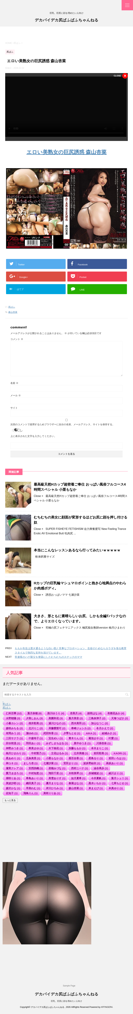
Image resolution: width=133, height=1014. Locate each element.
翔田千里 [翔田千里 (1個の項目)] (55, 773)
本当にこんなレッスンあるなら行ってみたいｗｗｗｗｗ (77, 550)
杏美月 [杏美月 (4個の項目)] (76, 713)
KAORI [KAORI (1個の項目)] (120, 753)
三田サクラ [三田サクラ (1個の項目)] (14, 738)
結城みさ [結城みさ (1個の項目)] (109, 733)
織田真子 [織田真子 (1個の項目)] (33, 783)
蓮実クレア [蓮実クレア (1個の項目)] (14, 768)
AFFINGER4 (106, 1007)
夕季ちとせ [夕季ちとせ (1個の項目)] (71, 733)
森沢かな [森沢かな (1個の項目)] (13, 788)
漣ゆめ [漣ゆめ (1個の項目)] (32, 733)
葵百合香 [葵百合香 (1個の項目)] (76, 758)
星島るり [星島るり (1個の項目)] (95, 758)
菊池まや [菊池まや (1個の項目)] (95, 738)
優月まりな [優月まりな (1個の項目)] (54, 783)
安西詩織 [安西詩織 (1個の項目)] (36, 768)
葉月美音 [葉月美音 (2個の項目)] (76, 718)
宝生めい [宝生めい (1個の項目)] (55, 738)
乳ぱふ (7, 704)
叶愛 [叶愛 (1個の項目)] (113, 738)
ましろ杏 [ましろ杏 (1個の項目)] (30, 763)
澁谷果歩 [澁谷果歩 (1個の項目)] (101, 768)
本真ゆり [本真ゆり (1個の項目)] (116, 788)
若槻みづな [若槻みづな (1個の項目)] (56, 768)
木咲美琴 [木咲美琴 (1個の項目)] (76, 773)
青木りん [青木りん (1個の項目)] (76, 738)
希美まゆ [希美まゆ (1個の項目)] (36, 748)
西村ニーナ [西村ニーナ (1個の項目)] (79, 768)
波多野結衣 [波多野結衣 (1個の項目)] (91, 763)
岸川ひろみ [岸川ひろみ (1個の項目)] (54, 788)
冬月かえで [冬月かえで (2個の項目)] (104, 728)
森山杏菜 (12, 312)
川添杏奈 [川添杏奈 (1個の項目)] (103, 743)
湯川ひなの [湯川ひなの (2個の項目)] (56, 723)
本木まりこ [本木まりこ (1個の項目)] (99, 748)
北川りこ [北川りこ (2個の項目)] (36, 728)
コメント (16, 339)
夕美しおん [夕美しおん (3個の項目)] (34, 718)
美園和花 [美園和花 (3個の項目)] (55, 718)
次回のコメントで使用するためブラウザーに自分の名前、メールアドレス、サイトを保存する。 (62, 424)
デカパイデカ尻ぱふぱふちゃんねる (66, 20)
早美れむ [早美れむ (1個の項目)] (33, 788)
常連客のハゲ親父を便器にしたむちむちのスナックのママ (48, 656)
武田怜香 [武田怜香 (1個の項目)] (50, 733)
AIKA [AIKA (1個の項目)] (91, 733)
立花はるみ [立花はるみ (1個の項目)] (59, 753)
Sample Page (69, 986)
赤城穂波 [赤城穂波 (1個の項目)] (95, 773)
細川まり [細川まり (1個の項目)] (116, 773)
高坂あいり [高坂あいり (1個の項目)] (114, 763)
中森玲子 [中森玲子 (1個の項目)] (36, 738)
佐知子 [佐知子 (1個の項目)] (12, 793)
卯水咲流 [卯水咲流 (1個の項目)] (13, 743)
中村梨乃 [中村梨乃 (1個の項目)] (38, 753)
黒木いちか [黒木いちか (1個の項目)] (96, 783)
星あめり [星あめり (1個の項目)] (13, 758)
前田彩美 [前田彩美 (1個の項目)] (101, 753)
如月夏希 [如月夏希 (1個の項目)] (78, 778)
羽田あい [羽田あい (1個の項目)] (33, 743)
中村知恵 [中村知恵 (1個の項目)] (36, 773)
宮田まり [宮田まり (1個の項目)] (70, 763)
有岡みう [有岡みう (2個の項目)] (13, 733)
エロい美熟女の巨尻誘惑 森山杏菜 (66, 152)
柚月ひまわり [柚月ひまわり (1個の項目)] (15, 753)
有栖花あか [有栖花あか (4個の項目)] (115, 713)
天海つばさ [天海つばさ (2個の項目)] (119, 718)
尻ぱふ (11, 307)
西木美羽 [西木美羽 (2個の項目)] (78, 723)
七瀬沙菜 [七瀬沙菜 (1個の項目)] (50, 763)
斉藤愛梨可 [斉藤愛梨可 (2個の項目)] (56, 728)
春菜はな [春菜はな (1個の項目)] (76, 783)
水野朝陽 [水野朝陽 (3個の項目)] (13, 718)
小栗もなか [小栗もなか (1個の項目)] (54, 758)
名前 (14, 383)
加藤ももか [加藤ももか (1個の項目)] (77, 748)
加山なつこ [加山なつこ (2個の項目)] (99, 723)
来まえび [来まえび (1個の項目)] (95, 788)
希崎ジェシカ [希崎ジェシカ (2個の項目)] (81, 728)
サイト (14, 407)
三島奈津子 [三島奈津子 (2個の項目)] (96, 718)
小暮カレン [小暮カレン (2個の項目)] (14, 723)
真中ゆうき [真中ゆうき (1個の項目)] (82, 743)
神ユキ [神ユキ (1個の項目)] (12, 763)
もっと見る (10, 800)
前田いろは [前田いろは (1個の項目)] (117, 758)
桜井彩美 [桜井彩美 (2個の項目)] (36, 723)
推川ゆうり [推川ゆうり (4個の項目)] (55, 713)
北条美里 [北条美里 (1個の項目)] (33, 758)
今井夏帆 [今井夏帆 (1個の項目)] (98, 778)
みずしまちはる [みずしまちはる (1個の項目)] (57, 743)
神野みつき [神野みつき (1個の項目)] (14, 748)
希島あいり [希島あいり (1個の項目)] (34, 778)
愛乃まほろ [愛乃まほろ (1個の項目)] (14, 773)
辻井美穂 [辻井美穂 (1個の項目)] (81, 753)
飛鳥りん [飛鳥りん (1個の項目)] (30, 793)
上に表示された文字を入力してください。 (33, 436)
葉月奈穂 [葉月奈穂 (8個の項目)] (34, 713)
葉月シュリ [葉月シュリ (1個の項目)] (119, 778)
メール (15, 395)
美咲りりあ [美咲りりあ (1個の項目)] (51, 793)
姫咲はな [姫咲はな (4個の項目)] (94, 713)
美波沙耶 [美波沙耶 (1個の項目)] (13, 783)
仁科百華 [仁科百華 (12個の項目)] (14, 713)
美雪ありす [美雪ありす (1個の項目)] (56, 778)
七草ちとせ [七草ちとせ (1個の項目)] (119, 783)
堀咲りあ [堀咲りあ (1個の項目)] (13, 778)
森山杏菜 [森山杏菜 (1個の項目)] (76, 788)
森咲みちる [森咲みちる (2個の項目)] (14, 728)
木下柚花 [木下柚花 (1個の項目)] (55, 748)
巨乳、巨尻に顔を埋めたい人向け (66, 1001)
